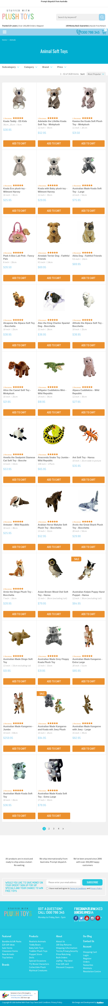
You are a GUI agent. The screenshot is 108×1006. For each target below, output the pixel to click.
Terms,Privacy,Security (67, 951)
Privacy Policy (96, 888)
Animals (13, 40)
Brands (5, 964)
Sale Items (7, 947)
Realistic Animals (37, 941)
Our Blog (87, 936)
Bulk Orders (61, 957)
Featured (6, 936)
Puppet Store (35, 954)
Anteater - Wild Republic (16, 525)
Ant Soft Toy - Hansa (83, 457)
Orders (86, 961)
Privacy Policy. (56, 1002)
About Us (60, 941)
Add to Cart (19, 143)
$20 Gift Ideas (8, 944)
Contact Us (88, 941)
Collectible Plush (37, 967)
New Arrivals (8, 954)
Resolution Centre (92, 971)
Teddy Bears (35, 944)
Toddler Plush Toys (38, 951)
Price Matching (63, 954)
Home (4, 40)
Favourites (88, 964)
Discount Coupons (65, 967)
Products (33, 936)
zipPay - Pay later (64, 960)
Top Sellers (7, 957)
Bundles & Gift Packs (11, 941)
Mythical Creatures (38, 970)
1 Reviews (7, 118)
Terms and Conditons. (42, 1002)
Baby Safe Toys (36, 947)
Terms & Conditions (78, 888)
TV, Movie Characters (39, 964)
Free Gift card (62, 964)
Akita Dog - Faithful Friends (87, 256)
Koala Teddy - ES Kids (15, 121)
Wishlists (87, 968)
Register (87, 958)
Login (86, 955)
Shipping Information (66, 947)
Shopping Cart (90, 952)
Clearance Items (10, 951)
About (59, 936)
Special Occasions (37, 960)
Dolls (31, 957)
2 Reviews (7, 253)
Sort (81, 74)
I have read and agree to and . (74, 888)
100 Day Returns (64, 944)
